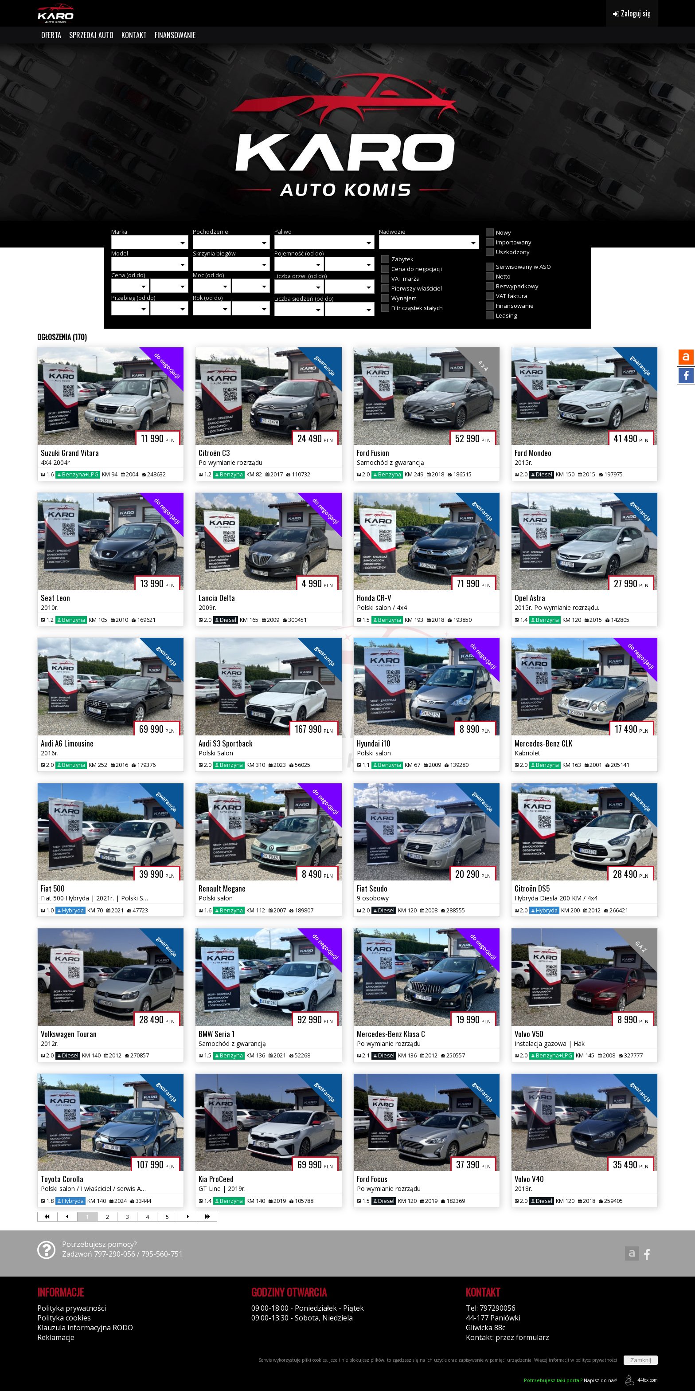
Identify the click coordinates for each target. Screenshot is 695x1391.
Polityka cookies (64, 1318)
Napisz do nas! (570, 1380)
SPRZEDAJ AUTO (91, 35)
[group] (347, 132)
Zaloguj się (632, 13)
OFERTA (51, 35)
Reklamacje (55, 1337)
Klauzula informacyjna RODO (85, 1327)
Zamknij (640, 1360)
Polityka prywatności (71, 1308)
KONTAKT (134, 35)
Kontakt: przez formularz (507, 1337)
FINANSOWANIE (175, 35)
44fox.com (640, 1380)
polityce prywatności (596, 1360)
